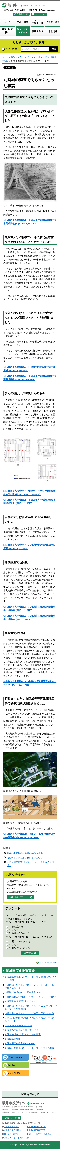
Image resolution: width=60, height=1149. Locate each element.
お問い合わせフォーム (19, 897)
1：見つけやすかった (19, 941)
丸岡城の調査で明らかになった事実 (23, 1034)
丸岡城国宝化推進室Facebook (20, 1043)
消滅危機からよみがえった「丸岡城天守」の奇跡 (29, 1013)
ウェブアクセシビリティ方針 (16, 1138)
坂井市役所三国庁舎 (12, 1130)
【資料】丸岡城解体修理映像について (26, 857)
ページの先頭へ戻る (48, 962)
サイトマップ (40, 14)
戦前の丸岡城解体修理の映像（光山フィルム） (30, 853)
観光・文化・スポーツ (22, 57)
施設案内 (11, 1065)
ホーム (5, 57)
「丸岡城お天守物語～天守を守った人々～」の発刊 (30, 997)
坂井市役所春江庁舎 (37, 1130)
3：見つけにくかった (19, 947)
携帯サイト (33, 10)
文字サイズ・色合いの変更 (14, 10)
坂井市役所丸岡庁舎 (37, 1126)
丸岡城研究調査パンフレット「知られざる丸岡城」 (30, 1048)
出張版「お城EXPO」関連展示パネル (23, 992)
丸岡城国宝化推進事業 (19, 970)
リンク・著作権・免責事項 (39, 1134)
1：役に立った (15, 926)
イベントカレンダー (16, 1057)
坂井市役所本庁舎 (11, 1126)
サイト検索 (9, 49)
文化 (38, 57)
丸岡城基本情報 (12, 1039)
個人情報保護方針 (11, 1134)
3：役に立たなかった (19, 933)
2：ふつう (13, 929)
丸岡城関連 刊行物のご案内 (18, 1025)
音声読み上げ (22, 14)
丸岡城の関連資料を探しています (21, 1030)
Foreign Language (48, 10)
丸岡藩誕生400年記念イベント (20, 1001)
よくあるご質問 (14, 1073)
